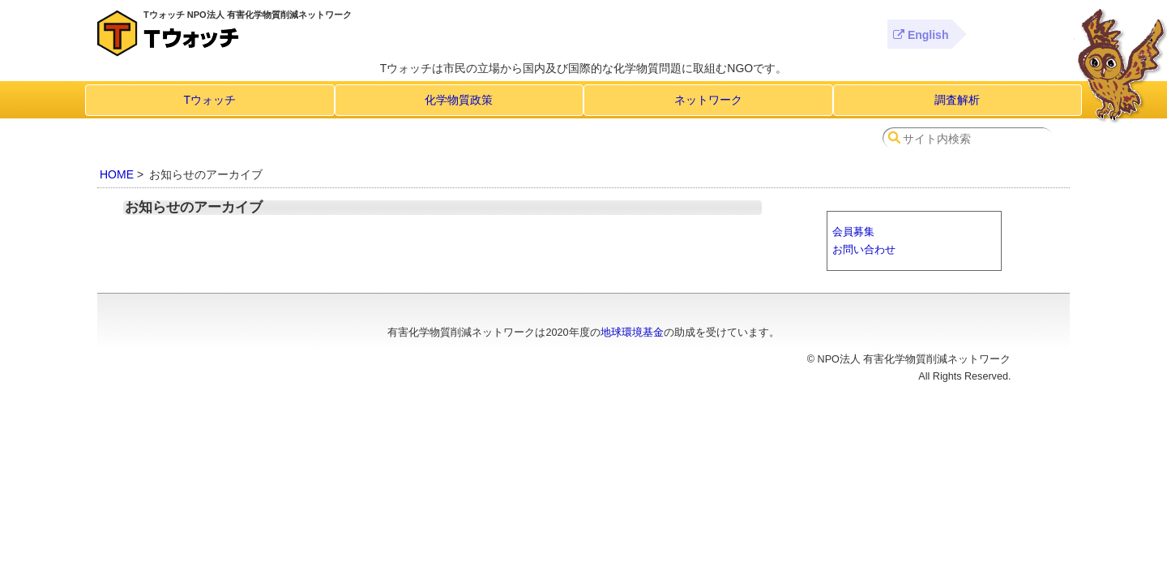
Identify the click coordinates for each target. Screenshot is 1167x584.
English (920, 34)
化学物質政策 (459, 99)
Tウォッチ (209, 99)
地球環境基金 (632, 332)
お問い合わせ (864, 249)
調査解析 (957, 99)
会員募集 (853, 231)
